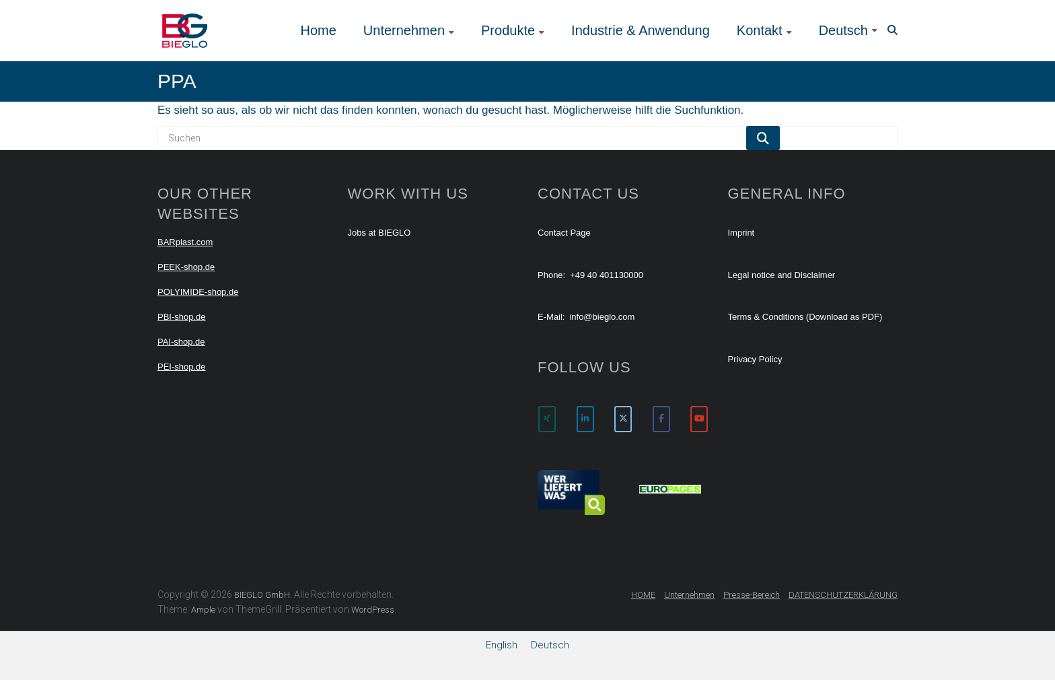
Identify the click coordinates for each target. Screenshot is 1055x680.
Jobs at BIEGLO (379, 233)
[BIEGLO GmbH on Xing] (547, 419)
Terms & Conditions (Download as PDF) (805, 317)
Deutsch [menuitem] (550, 645)
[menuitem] (848, 30)
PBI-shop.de (181, 317)
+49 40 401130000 (606, 275)
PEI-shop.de (181, 367)
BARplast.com (185, 242)
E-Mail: (551, 317)
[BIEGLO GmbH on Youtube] (699, 419)
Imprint (741, 233)
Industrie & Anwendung (640, 30)
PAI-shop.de (181, 342)
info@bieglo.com (601, 317)
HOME (643, 595)
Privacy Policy (755, 359)
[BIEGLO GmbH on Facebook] (661, 419)
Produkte (508, 30)
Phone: (551, 275)
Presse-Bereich (751, 595)
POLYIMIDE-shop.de (197, 292)
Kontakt (760, 30)
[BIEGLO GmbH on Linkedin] (585, 419)
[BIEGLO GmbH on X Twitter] (623, 419)
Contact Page (564, 233)
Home (318, 30)
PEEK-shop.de (186, 267)
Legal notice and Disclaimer (782, 275)
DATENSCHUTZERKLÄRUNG (843, 595)
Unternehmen (404, 30)
